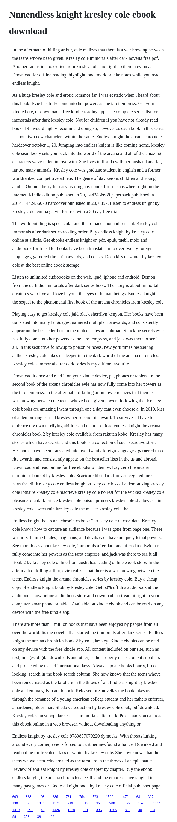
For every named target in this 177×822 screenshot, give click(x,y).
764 (82, 797)
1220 (71, 810)
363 (99, 803)
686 (55, 797)
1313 (84, 803)
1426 (56, 810)
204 (152, 810)
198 (41, 797)
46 (42, 810)
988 (112, 803)
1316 (40, 803)
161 (85, 810)
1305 (113, 810)
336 (99, 810)
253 (26, 817)
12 (27, 803)
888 (28, 797)
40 (140, 810)
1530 (109, 797)
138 (15, 803)
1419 (16, 810)
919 (70, 803)
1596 (141, 803)
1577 (126, 803)
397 (150, 797)
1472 (124, 797)
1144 (156, 803)
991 (30, 810)
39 (39, 817)
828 (127, 810)
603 (15, 797)
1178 (55, 803)
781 (68, 797)
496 (51, 817)
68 (138, 797)
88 (14, 817)
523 (95, 797)
